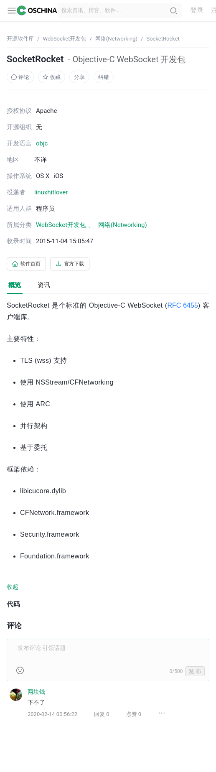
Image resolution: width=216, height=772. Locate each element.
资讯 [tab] (44, 285)
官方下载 (70, 264)
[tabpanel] (108, 515)
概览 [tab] (14, 285)
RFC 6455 (182, 305)
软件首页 (26, 264)
